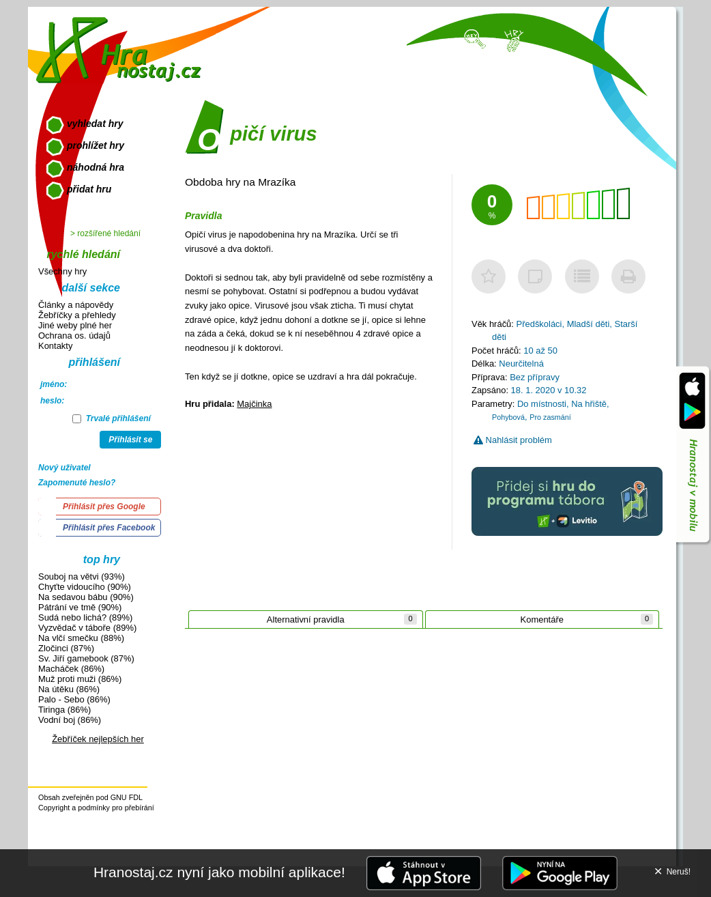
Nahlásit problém (513, 440)
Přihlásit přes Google (104, 506)
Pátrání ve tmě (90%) (79, 607)
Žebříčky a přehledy (77, 315)
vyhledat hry (95, 123)
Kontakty (55, 346)
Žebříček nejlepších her (98, 739)
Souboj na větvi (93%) (81, 576)
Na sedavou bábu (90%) (86, 597)
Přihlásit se (130, 439)
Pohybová (508, 417)
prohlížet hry (95, 145)
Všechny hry (62, 271)
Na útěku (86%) (69, 689)
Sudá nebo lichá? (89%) (85, 617)
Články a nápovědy (75, 305)
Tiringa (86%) (64, 709)
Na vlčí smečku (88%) (81, 638)
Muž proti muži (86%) (79, 679)
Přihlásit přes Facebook (109, 527)
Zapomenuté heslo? (76, 482)
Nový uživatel (64, 467)
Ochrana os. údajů (74, 335)
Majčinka (254, 404)
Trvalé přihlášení (111, 418)
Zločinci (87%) (66, 648)
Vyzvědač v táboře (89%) (87, 628)
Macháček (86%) (71, 669)
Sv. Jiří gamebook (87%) (86, 658)
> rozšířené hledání (105, 233)
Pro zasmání (550, 417)
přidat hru (89, 189)
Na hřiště (589, 404)
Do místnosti (541, 404)
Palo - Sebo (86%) (74, 699)
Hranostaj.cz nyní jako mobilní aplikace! (219, 872)
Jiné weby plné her (75, 325)
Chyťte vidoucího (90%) (84, 587)
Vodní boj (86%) (69, 720)
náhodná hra (95, 167)
